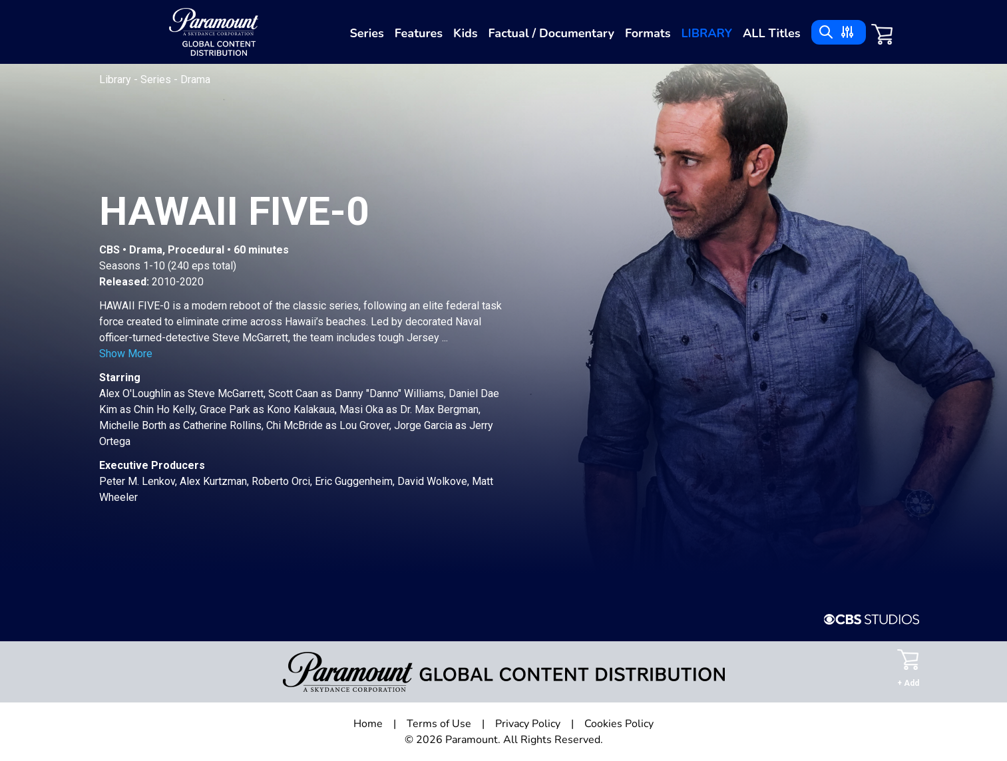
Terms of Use (439, 723)
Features (419, 33)
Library (706, 33)
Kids (465, 33)
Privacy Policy (527, 723)
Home (368, 723)
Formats (648, 33)
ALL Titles (772, 33)
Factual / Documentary (551, 33)
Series (366, 33)
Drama (195, 79)
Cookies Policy (619, 723)
